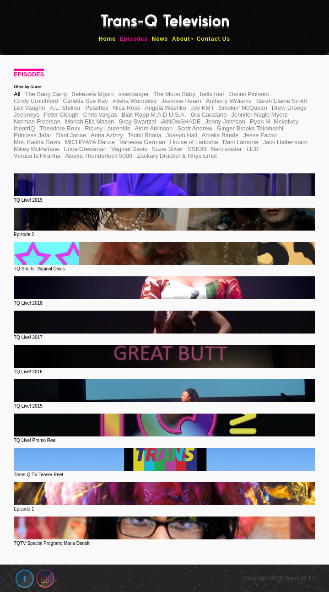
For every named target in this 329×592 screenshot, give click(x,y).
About (181, 39)
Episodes (134, 39)
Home (107, 39)
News (160, 39)
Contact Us (213, 39)
